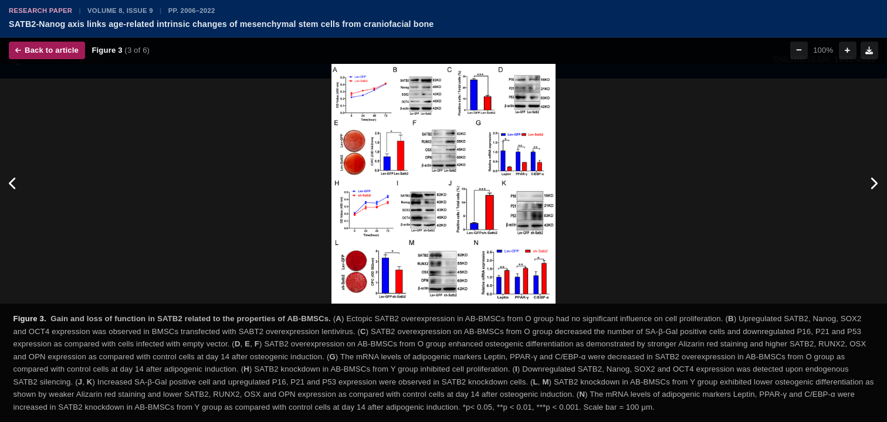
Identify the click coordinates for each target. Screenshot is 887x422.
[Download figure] (869, 50)
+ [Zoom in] (848, 50)
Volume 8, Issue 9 (120, 10)
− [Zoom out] (799, 50)
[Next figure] (874, 184)
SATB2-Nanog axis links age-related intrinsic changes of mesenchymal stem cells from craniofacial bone (221, 24)
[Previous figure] (13, 184)
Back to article (47, 50)
